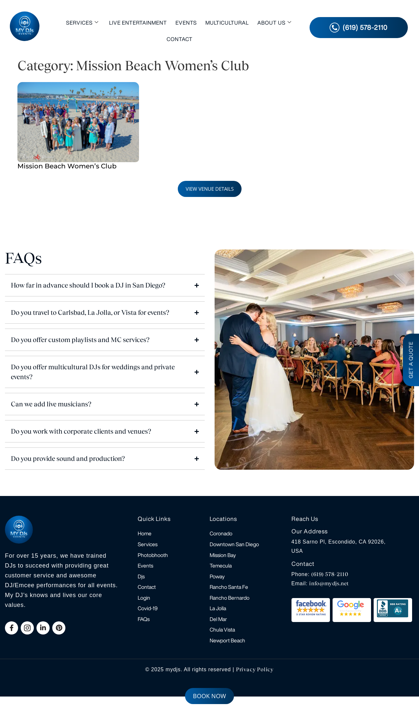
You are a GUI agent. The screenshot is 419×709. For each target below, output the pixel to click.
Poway (217, 581)
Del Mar (218, 628)
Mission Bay (223, 557)
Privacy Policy (255, 682)
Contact (180, 39)
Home (144, 534)
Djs (141, 581)
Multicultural (227, 22)
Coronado (221, 534)
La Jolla (218, 616)
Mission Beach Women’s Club (67, 166)
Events (186, 22)
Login (144, 605)
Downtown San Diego (234, 545)
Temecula (221, 569)
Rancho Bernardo (229, 605)
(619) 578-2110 (329, 574)
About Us (274, 22)
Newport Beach (227, 652)
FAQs (144, 628)
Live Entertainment (138, 22)
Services (82, 22)
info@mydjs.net (329, 583)
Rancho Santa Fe (229, 593)
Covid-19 (148, 616)
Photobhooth (153, 557)
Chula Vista (222, 640)
